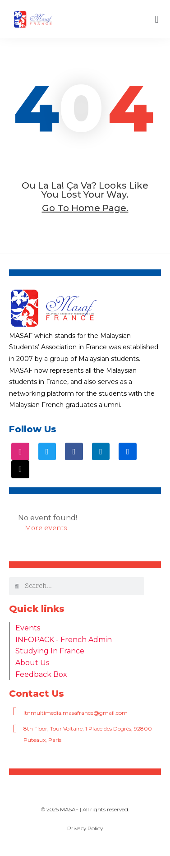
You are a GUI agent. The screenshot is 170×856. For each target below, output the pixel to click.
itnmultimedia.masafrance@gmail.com (75, 712)
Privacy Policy (85, 828)
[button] (156, 19)
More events (46, 528)
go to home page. (85, 208)
